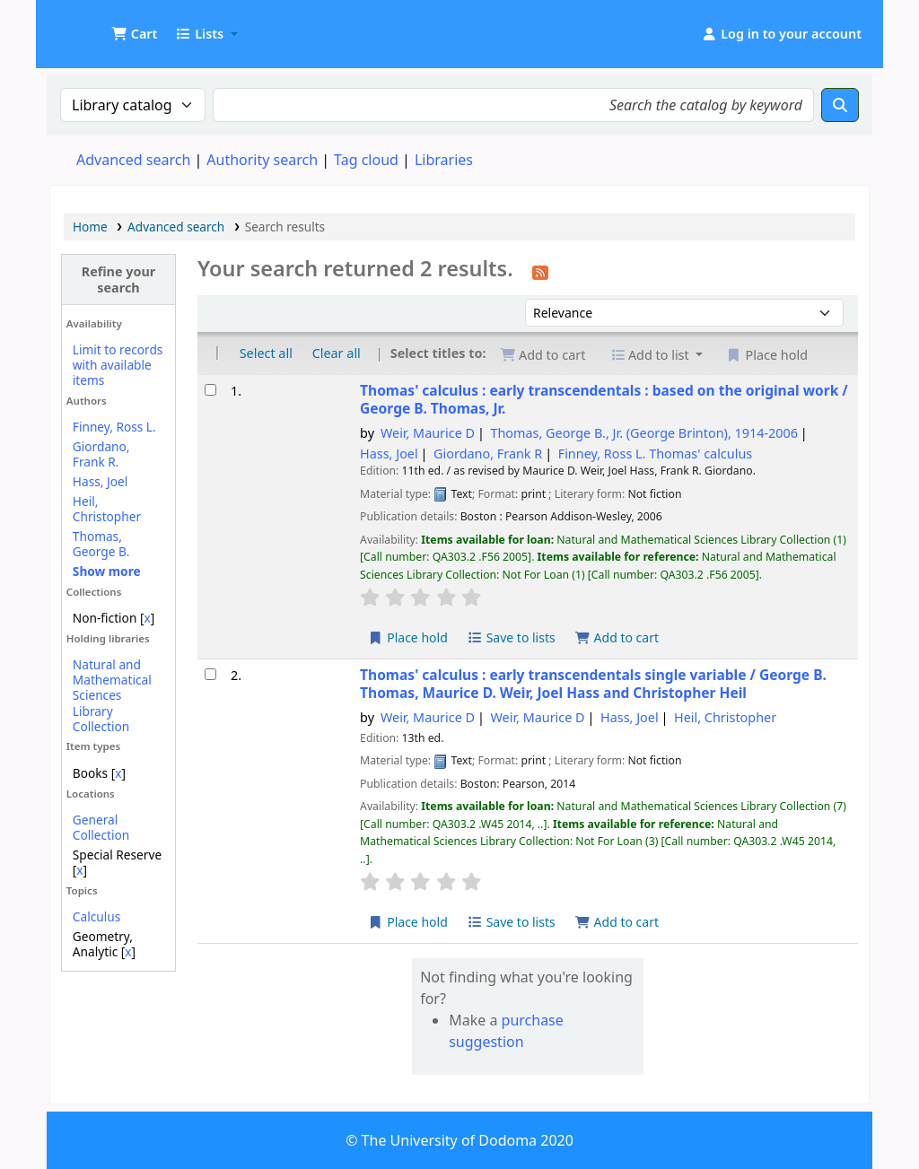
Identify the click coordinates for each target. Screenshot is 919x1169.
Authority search (262, 160)
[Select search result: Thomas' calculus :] (210, 390)
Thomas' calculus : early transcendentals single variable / (593, 684)
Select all (266, 353)
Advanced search (133, 160)
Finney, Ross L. (114, 426)
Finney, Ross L (655, 453)
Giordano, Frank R (487, 453)
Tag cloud (366, 160)
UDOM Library (95, 25)
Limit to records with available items (118, 364)
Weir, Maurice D (428, 432)
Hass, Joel (100, 481)
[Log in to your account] (781, 34)
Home (90, 226)
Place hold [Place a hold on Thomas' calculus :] (408, 637)
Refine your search (119, 279)
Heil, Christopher (107, 509)
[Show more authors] (107, 571)
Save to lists (512, 637)
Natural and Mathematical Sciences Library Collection (112, 695)
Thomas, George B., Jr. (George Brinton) (644, 432)
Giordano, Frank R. (101, 454)
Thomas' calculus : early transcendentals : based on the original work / (604, 399)
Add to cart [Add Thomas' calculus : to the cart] (616, 637)
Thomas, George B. (101, 544)
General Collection (101, 827)
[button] (134, 34)
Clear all (336, 353)
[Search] (840, 105)
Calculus (96, 916)
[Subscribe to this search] (540, 271)
